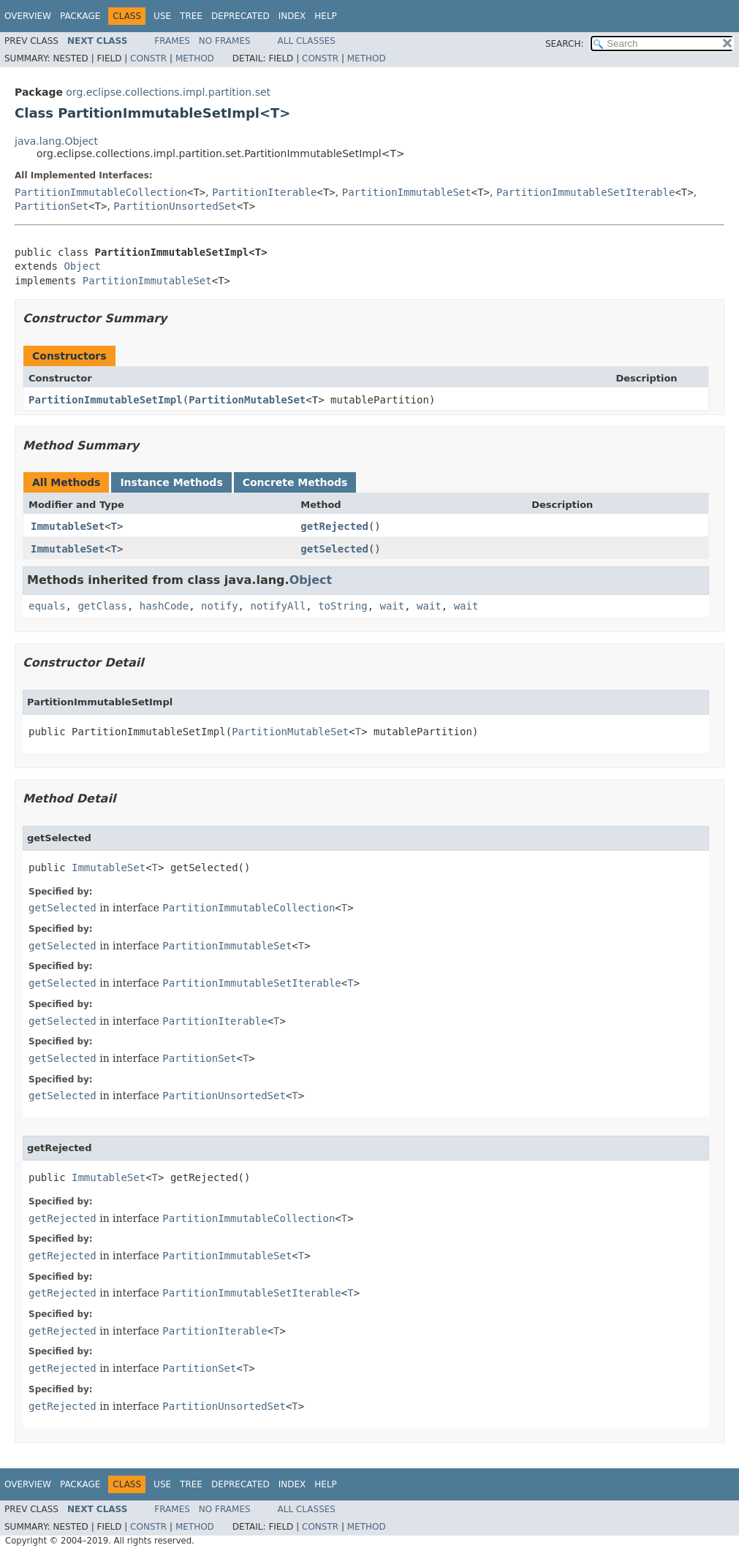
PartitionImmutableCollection (101, 192)
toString (342, 606)
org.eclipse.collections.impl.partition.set (168, 92)
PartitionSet (51, 206)
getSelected (334, 549)
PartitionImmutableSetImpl (106, 400)
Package (80, 16)
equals (47, 606)
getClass (101, 606)
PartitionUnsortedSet (175, 206)
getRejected (334, 526)
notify (219, 606)
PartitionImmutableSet (406, 192)
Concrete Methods (295, 482)
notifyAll (278, 606)
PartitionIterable (264, 192)
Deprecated (240, 16)
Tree (191, 16)
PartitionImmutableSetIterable (585, 192)
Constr (148, 58)
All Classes (307, 41)
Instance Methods (171, 482)
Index (292, 16)
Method (194, 58)
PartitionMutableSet (247, 400)
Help (325, 16)
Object (82, 266)
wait (391, 606)
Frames (172, 41)
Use (162, 16)
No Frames (225, 41)
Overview (27, 16)
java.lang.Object (56, 141)
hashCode (164, 606)
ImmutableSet (68, 526)
